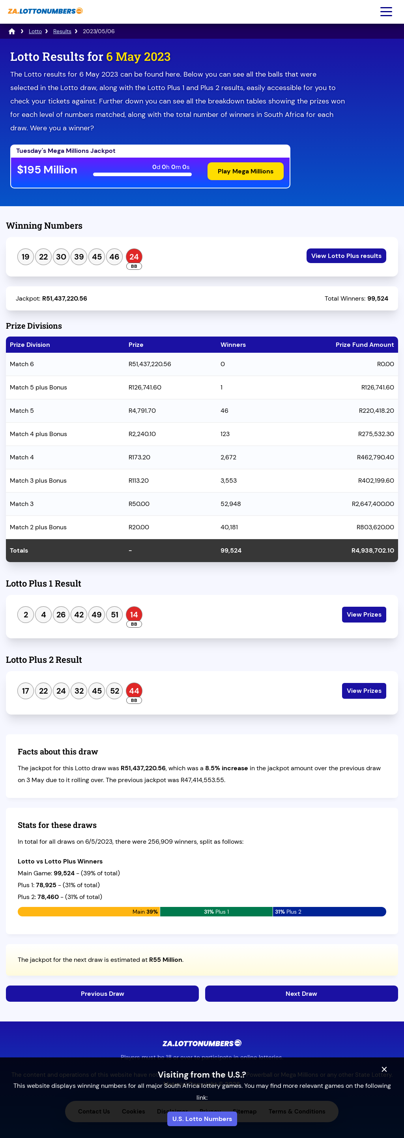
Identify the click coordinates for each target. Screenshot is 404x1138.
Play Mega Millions (245, 171)
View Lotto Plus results (346, 256)
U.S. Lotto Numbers (202, 1119)
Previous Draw (102, 993)
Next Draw (301, 993)
